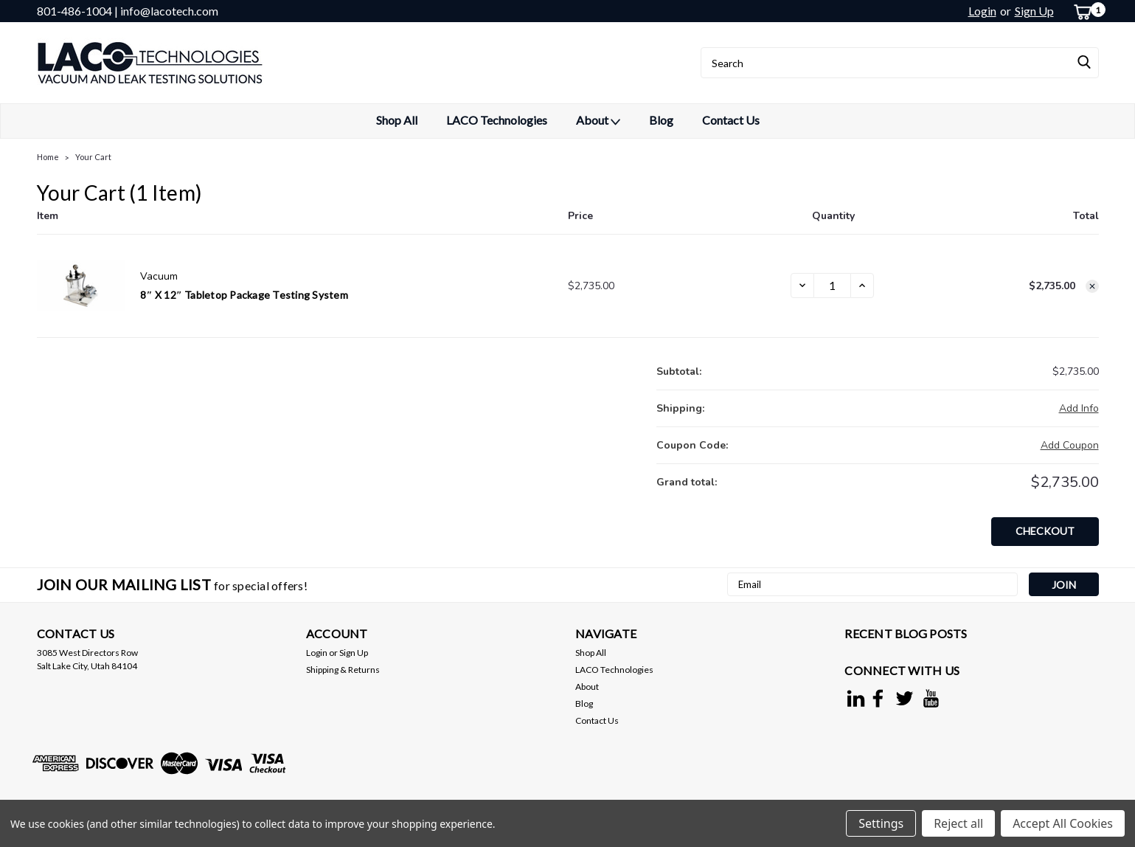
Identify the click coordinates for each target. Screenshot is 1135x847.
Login (982, 11)
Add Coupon (1070, 445)
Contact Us (731, 120)
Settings (880, 823)
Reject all (958, 823)
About (598, 121)
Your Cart (93, 157)
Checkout (1045, 531)
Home (48, 157)
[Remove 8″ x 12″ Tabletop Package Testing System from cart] (1092, 286)
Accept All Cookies (1063, 823)
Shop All (396, 120)
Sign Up (1034, 11)
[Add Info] (1079, 408)
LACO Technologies (496, 120)
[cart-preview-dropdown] (1080, 11)
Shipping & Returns (343, 669)
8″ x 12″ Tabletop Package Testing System (243, 294)
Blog (661, 120)
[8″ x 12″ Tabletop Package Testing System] (832, 285)
